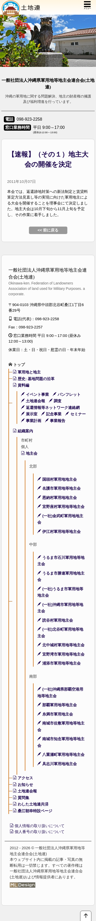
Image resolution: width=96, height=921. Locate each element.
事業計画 (31, 420)
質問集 (21, 797)
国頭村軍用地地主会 (57, 479)
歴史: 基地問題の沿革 (34, 379)
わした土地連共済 (30, 804)
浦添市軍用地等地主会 (59, 663)
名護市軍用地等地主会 (59, 488)
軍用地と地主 (27, 372)
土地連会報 (33, 401)
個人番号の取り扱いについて (37, 831)
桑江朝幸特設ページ (32, 811)
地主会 (29, 453)
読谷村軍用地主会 (55, 620)
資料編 (21, 385)
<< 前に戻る (48, 230)
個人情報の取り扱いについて (37, 826)
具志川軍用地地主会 (57, 764)
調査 (55, 401)
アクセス (23, 778)
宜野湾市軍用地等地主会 (60, 654)
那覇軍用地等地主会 (57, 705)
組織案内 (23, 431)
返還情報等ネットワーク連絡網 (50, 407)
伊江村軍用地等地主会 (59, 531)
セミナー (75, 414)
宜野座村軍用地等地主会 (60, 506)
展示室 (29, 414)
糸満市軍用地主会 (55, 714)
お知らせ (23, 784)
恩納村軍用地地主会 (57, 497)
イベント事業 (35, 394)
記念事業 (51, 414)
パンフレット (67, 394)
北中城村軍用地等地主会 (60, 645)
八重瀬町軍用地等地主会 (60, 754)
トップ (16, 364)
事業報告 (55, 420)
